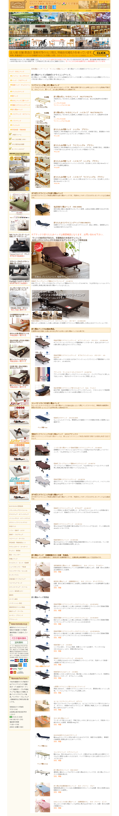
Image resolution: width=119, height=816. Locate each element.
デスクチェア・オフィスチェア (19, 514)
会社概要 (88, 10)
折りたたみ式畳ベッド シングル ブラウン (71, 129)
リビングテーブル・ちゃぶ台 (18, 571)
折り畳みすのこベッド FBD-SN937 (66, 770)
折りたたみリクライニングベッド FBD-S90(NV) (72, 223)
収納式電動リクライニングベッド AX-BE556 (69, 479)
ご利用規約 (44, 10)
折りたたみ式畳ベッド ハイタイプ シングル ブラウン (76, 161)
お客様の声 (30, 10)
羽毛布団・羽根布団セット (17, 542)
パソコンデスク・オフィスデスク (19, 518)
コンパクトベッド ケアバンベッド (66, 752)
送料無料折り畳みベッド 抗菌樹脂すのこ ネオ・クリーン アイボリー (79, 565)
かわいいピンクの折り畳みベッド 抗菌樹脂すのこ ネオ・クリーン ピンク (80, 802)
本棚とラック (13, 559)
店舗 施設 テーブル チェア (17, 579)
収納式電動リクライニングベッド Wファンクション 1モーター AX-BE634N (58, 321)
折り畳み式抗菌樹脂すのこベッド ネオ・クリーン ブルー (74, 786)
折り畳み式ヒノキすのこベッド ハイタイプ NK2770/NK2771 (78, 112)
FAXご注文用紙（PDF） (18, 139)
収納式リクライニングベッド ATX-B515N (68, 658)
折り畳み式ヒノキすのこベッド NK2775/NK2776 (73, 97)
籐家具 (11, 595)
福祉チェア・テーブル (16, 611)
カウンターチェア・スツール (18, 587)
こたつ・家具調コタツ (16, 591)
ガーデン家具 (13, 599)
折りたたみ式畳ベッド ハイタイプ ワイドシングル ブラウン (79, 177)
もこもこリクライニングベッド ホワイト (68, 701)
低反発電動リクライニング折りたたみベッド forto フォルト (75, 388)
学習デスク (12, 526)
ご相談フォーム (15, 134)
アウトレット (13, 619)
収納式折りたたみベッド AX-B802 (66, 672)
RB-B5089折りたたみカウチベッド (65, 735)
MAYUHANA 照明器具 (16, 506)
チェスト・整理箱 (14, 550)
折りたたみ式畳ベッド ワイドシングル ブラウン (74, 145)
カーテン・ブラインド (16, 615)
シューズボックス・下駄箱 (17, 567)
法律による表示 (74, 10)
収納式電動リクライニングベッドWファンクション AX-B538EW (76, 618)
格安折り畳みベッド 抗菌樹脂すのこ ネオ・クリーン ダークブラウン (79, 581)
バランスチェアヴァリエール (18, 510)
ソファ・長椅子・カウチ (17, 530)
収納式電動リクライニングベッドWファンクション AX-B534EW (76, 604)
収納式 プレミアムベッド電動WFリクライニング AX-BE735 (52, 281)
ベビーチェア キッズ (15, 583)
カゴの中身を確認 (103, 10)
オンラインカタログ (16, 148)
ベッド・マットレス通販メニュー (55, 69)
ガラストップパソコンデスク (18, 522)
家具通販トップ (36, 69)
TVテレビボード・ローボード (18, 546)
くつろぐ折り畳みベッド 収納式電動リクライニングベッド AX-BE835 (78, 448)
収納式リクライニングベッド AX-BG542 (68, 524)
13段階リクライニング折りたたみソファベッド (69, 686)
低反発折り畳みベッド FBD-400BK (68, 207)
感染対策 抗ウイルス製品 (17, 607)
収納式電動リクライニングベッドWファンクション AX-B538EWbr (77, 631)
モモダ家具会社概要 (16, 144)
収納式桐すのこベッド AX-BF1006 (66, 540)
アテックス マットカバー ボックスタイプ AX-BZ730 (72, 372)
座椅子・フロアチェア (16, 534)
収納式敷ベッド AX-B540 (63, 645)
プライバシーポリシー (59, 10)
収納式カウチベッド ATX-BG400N (66, 418)
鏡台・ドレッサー (14, 555)
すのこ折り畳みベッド (61, 718)
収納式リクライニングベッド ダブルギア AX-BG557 (72, 508)
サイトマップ (16, 10)
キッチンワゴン (14, 575)
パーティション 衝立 (15, 603)
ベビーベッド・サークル (17, 538)
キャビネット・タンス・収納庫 (19, 563)
